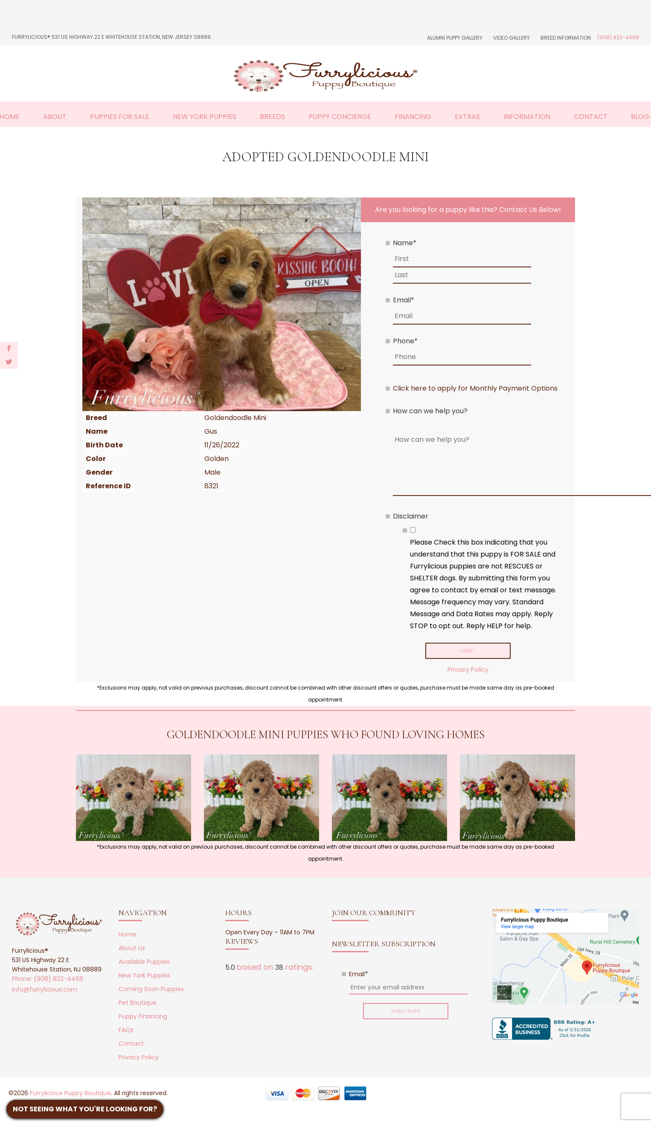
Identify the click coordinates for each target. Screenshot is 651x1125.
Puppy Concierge (339, 117)
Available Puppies (144, 963)
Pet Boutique (138, 1004)
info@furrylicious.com (44, 990)
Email (403, 300)
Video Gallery (511, 37)
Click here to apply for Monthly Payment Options (475, 388)
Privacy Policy (468, 671)
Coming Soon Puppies (151, 990)
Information (526, 117)
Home (128, 935)
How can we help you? (430, 411)
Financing (413, 117)
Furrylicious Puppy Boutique (70, 1094)
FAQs (126, 1031)
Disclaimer (410, 516)
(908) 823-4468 (618, 37)
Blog (640, 117)
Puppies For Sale (119, 117)
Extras (467, 117)
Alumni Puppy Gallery (454, 37)
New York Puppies (204, 117)
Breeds (272, 117)
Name (404, 243)
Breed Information (566, 37)
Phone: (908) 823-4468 (47, 980)
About (55, 117)
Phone (405, 341)
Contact (590, 117)
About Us (132, 949)
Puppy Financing (143, 1017)
